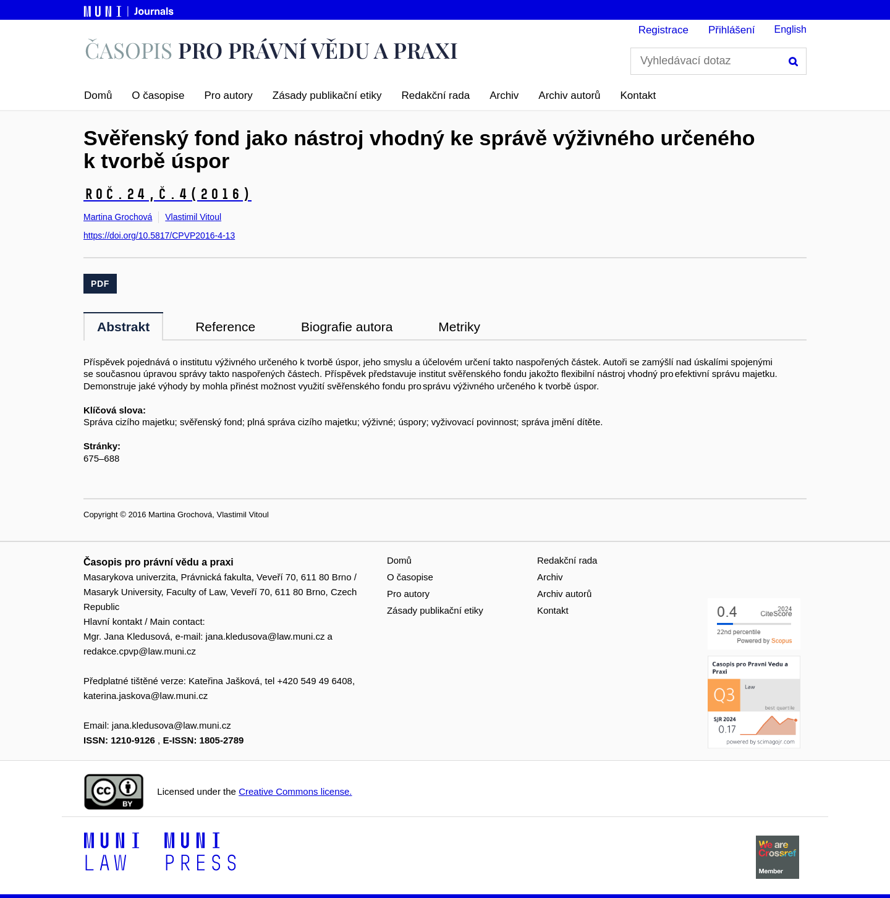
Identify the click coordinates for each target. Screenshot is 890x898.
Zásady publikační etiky (327, 95)
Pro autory (228, 95)
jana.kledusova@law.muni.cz (265, 636)
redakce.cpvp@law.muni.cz (139, 651)
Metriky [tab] (459, 327)
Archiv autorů (569, 95)
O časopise (158, 95)
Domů (98, 95)
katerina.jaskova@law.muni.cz (145, 695)
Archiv (504, 95)
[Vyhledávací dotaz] (718, 61)
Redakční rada (436, 95)
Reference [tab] (225, 327)
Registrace (663, 30)
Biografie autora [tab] (346, 327)
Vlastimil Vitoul (193, 217)
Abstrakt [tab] (123, 327)
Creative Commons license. (295, 791)
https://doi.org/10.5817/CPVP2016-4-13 (159, 235)
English (790, 29)
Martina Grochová (117, 217)
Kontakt (638, 95)
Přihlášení (731, 30)
